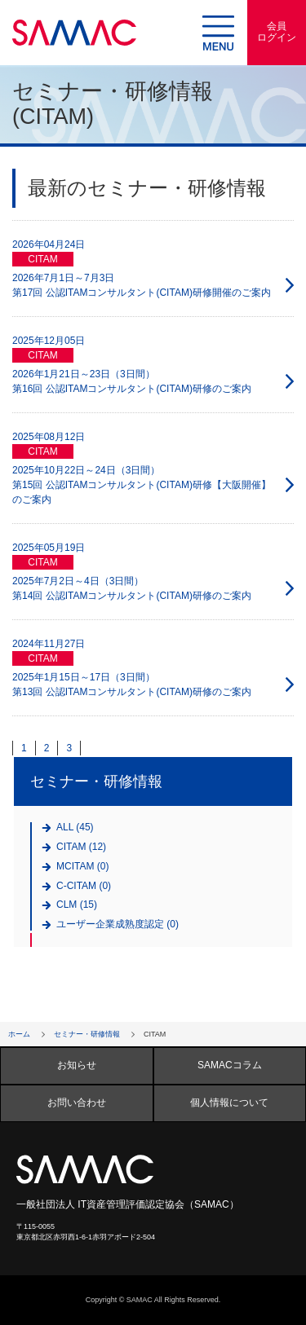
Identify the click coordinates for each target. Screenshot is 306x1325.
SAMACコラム (229, 1065)
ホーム (19, 1034)
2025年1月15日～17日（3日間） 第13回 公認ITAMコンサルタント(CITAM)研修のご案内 (131, 684)
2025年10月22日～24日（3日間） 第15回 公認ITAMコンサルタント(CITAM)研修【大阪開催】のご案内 (141, 484)
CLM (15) (76, 905)
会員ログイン (276, 31)
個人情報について (229, 1102)
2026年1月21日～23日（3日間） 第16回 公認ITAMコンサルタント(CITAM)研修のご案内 (131, 381)
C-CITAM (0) (83, 886)
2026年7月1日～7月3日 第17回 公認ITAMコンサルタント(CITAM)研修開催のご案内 (141, 285)
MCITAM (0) (82, 866)
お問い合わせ (76, 1102)
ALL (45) (75, 827)
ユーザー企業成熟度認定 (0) (117, 924)
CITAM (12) (81, 847)
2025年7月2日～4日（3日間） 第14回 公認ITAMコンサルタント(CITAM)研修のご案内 (131, 588)
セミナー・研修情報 (87, 1034)
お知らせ (76, 1065)
